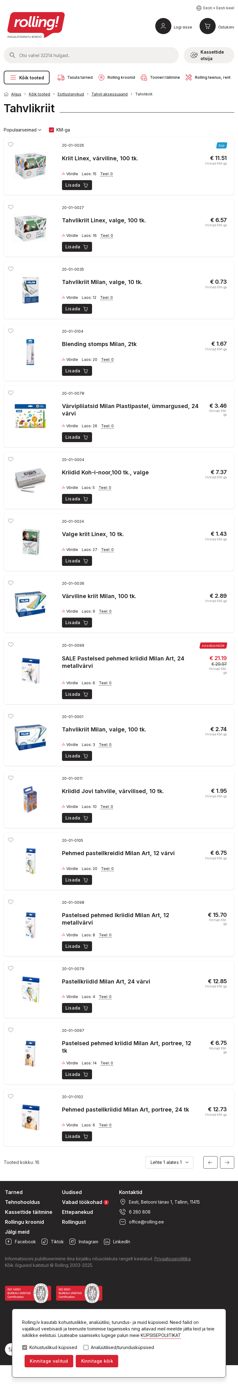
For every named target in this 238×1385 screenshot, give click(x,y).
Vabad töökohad (85, 1201)
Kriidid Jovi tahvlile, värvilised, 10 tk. (113, 791)
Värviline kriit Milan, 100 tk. (99, 596)
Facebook (20, 1241)
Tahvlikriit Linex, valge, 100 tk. (104, 220)
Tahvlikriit (143, 94)
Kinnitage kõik (97, 1361)
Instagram (83, 1241)
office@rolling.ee (141, 1222)
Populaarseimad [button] (23, 130)
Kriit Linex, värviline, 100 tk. (100, 158)
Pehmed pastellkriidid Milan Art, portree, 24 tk (125, 1109)
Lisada (77, 185)
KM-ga (63, 129)
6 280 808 (135, 1212)
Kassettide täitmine (28, 1212)
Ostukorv (226, 27)
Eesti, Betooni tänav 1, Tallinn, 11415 (159, 1202)
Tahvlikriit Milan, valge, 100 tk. (104, 729)
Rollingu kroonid (24, 1222)
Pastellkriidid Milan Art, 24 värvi (106, 981)
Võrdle (70, 174)
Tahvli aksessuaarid (109, 94)
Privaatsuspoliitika (172, 1258)
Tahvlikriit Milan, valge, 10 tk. (102, 282)
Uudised (72, 1192)
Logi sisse (183, 27)
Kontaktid (130, 1192)
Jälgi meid (17, 1232)
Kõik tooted (26, 77)
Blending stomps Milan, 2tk (99, 344)
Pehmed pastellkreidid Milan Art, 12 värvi (118, 853)
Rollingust (74, 1222)
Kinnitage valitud (49, 1361)
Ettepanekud (77, 1212)
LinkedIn (116, 1241)
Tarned (14, 1192)
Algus (16, 94)
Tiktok (52, 1241)
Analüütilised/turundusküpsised (122, 1347)
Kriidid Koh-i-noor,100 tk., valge (105, 472)
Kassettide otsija (207, 55)
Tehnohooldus (22, 1202)
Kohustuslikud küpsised (53, 1347)
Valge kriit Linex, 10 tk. (93, 534)
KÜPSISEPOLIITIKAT (161, 1335)
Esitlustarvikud (71, 94)
